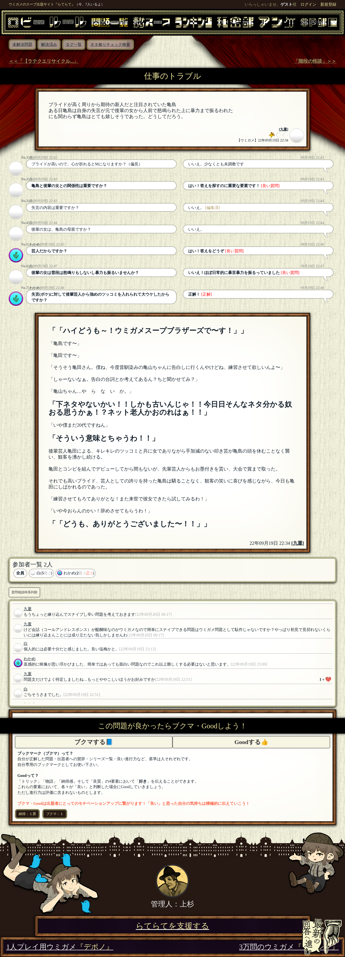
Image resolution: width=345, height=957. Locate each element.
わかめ (34, 244)
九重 (283, 129)
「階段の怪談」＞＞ (315, 61)
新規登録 (328, 4)
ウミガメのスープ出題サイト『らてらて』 (42, 4)
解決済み (49, 44)
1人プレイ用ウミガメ (59, 947)
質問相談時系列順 (24, 592)
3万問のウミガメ (289, 947)
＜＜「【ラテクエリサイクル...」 (43, 61)
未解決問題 (22, 44)
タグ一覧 (74, 44)
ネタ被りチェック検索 (110, 44)
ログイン (308, 4)
